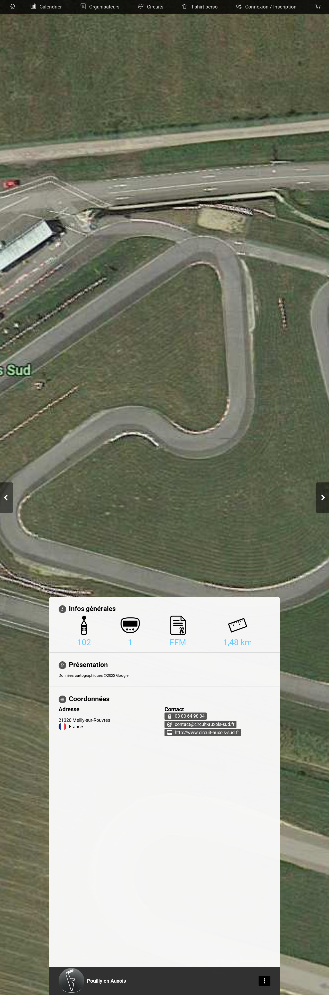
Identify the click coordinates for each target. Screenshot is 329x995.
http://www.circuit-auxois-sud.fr (207, 732)
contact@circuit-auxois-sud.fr (204, 724)
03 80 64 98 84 (190, 716)
